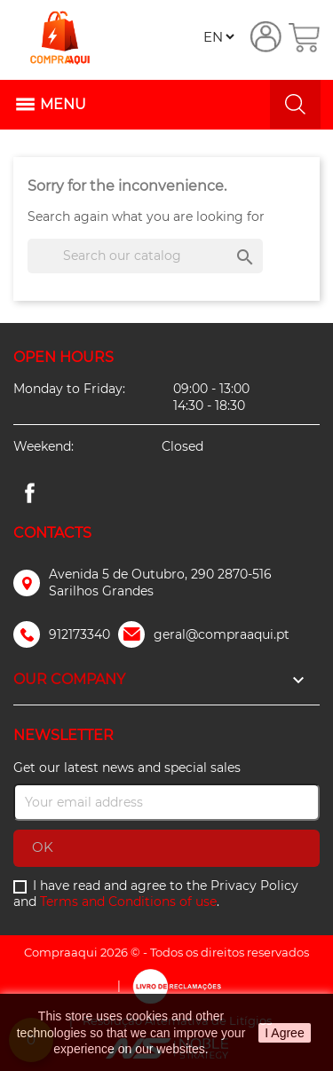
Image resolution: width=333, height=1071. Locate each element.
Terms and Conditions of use (128, 902)
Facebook (29, 493)
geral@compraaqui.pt (221, 634)
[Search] (145, 256)
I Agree (284, 1033)
